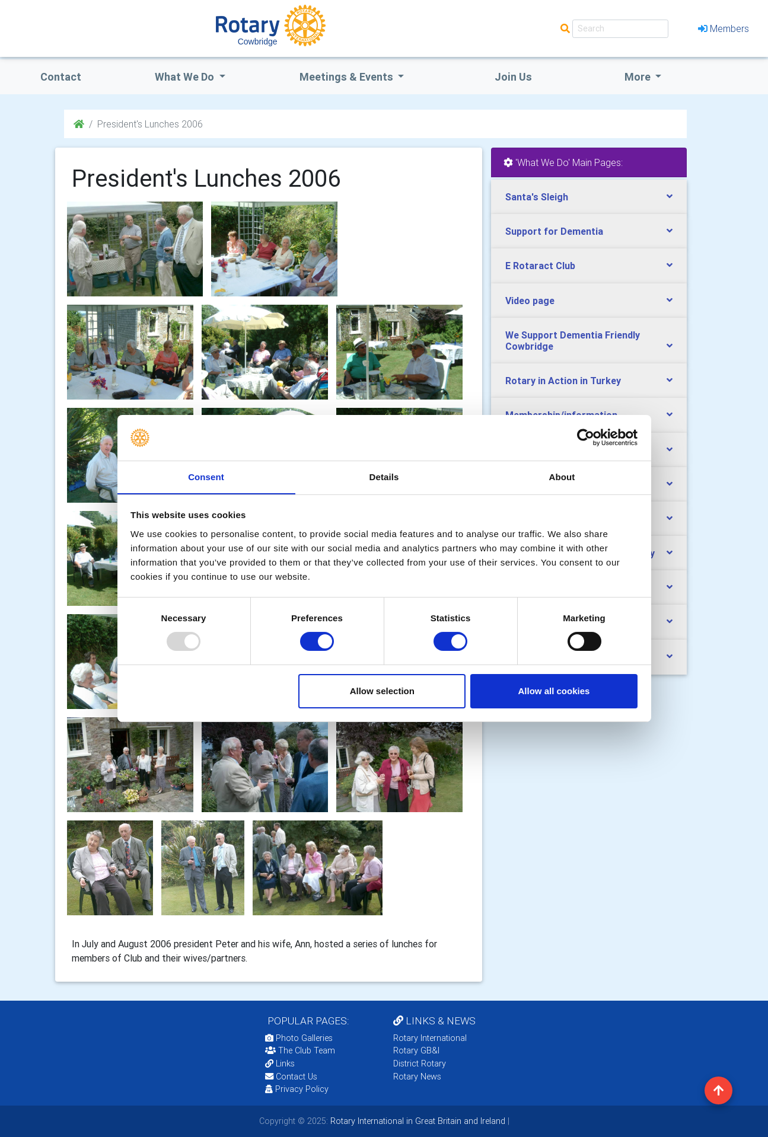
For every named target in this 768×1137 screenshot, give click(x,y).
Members (723, 28)
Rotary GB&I (416, 1050)
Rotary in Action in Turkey (563, 381)
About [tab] (562, 476)
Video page (530, 300)
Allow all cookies (553, 691)
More (638, 77)
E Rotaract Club (540, 266)
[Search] (620, 29)
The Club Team (300, 1050)
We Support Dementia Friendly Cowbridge (572, 340)
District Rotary (419, 1063)
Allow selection (382, 691)
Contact (60, 77)
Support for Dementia (554, 231)
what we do (185, 77)
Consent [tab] (206, 476)
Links (280, 1063)
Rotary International (430, 1038)
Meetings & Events (347, 77)
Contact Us (291, 1076)
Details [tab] (384, 476)
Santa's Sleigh (536, 197)
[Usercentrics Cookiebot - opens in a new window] (586, 437)
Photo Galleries (299, 1038)
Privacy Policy (297, 1089)
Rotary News (417, 1076)
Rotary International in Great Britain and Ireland (416, 1121)
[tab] (589, 197)
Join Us (513, 77)
